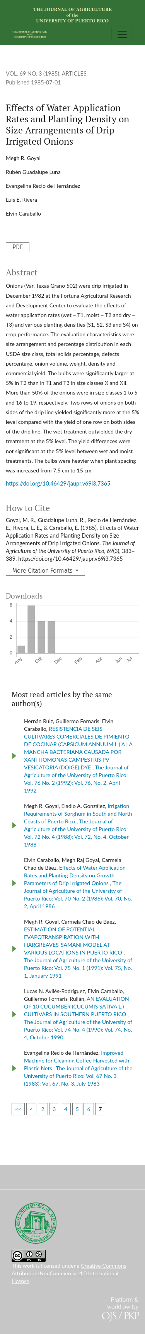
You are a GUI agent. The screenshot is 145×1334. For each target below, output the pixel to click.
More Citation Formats (43, 570)
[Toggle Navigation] (122, 34)
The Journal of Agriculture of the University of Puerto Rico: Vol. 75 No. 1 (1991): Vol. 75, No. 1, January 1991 (78, 968)
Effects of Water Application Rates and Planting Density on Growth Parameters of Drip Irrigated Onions (75, 875)
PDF (17, 247)
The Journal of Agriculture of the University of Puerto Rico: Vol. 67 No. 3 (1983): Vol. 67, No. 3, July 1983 (78, 1076)
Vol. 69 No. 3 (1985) (32, 73)
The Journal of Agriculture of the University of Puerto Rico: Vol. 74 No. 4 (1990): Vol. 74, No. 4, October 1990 (78, 1030)
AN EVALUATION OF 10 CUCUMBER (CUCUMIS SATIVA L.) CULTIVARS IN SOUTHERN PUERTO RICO (76, 1006)
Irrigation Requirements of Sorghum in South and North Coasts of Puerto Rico (78, 814)
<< (18, 1109)
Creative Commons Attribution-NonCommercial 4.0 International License (69, 1273)
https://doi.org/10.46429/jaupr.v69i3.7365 (58, 483)
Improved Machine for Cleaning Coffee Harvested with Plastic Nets (76, 1060)
